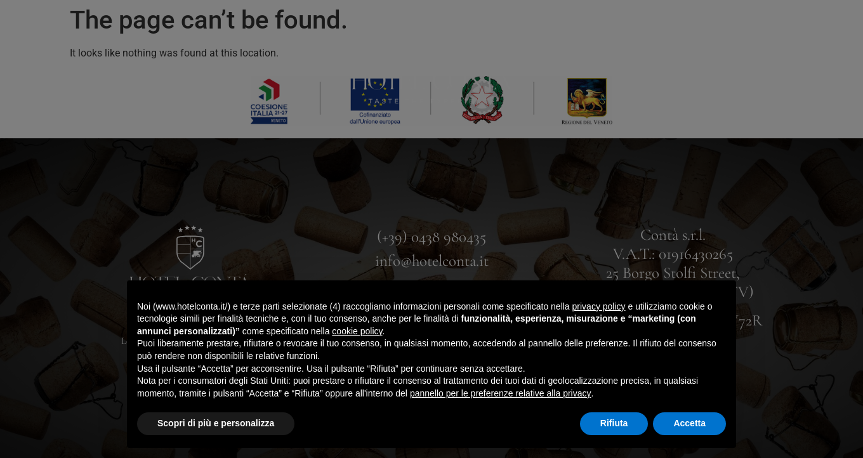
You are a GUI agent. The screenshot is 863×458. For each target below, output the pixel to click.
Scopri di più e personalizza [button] (215, 423)
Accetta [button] (689, 423)
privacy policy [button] (599, 306)
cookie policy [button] (357, 331)
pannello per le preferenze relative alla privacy (500, 393)
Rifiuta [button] (614, 423)
